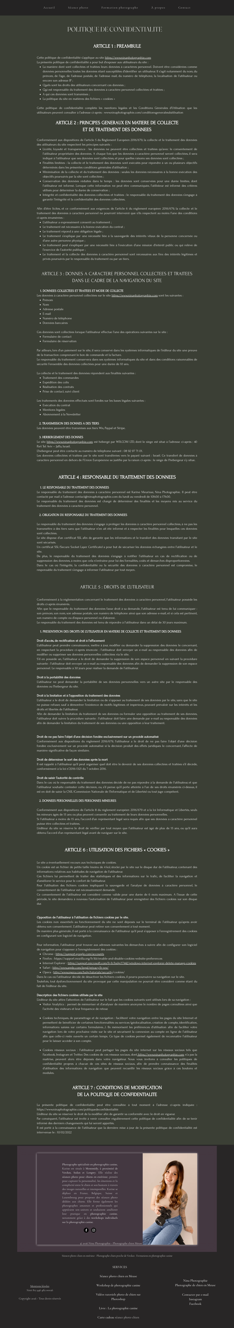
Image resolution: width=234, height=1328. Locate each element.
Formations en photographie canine (154, 1255)
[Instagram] (93, 1230)
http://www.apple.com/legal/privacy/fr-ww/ (80, 968)
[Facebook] (86, 1230)
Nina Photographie (195, 1281)
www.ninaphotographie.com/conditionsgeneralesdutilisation (143, 112)
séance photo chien (126, 1317)
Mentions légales (39, 1286)
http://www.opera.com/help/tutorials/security (83, 972)
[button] (78, 7)
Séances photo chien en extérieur (78, 1255)
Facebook (195, 1304)
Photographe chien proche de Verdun (116, 1255)
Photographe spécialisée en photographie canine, (90, 1164)
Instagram (195, 1299)
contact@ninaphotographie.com (96, 496)
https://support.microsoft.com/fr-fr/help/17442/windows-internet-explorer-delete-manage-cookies (132, 963)
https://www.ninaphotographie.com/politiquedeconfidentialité (77, 1109)
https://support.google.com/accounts (80, 954)
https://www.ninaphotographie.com (128, 57)
